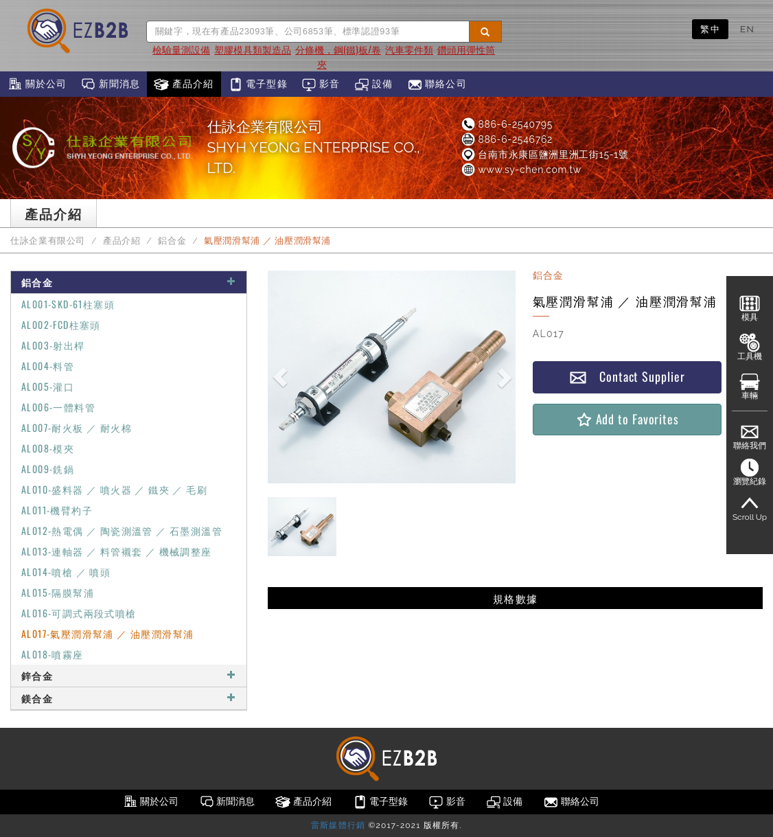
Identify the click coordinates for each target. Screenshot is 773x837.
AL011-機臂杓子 (57, 510)
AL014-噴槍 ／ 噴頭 (66, 571)
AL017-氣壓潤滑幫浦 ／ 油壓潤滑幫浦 (107, 633)
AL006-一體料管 (58, 407)
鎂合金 (128, 698)
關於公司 (37, 84)
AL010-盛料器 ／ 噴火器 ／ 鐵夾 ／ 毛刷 (114, 489)
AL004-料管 (47, 365)
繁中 (710, 28)
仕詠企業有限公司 (47, 241)
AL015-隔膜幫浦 (57, 592)
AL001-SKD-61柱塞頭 (68, 304)
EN (747, 28)
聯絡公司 (437, 84)
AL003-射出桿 (53, 345)
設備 (373, 84)
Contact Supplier (626, 376)
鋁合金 (172, 241)
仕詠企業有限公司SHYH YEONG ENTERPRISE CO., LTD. (313, 147)
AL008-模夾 (47, 448)
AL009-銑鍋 (47, 468)
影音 (321, 84)
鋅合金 (128, 675)
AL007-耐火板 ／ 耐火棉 (76, 427)
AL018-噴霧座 (52, 654)
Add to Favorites (627, 419)
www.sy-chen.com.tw (520, 169)
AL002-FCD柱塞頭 (61, 324)
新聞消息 (110, 84)
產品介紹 (184, 84)
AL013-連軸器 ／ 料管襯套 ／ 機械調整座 (116, 551)
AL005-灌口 (47, 386)
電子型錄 (258, 84)
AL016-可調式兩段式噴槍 (79, 613)
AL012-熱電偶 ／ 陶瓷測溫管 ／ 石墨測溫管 (121, 530)
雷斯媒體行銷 (338, 825)
